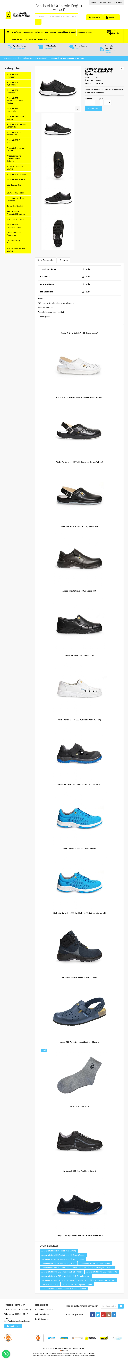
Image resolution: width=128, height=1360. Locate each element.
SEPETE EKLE (93, 108)
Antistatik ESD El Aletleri (13, 141)
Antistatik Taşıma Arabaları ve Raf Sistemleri (14, 158)
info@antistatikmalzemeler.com (17, 1321)
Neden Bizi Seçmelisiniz (44, 1309)
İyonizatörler (30, 39)
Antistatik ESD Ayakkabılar (22, 58)
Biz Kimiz (94, 2)
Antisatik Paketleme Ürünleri (15, 167)
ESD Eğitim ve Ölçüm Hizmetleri (15, 199)
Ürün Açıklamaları (45, 260)
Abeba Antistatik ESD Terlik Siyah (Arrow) (79, 526)
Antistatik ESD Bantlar (16, 179)
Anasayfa (7, 58)
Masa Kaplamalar (85, 32)
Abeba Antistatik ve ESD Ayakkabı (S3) (79, 591)
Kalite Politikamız (42, 1314)
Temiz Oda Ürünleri (15, 206)
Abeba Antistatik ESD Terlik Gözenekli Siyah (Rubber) (79, 462)
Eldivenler (39, 32)
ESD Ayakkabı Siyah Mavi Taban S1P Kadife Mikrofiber (79, 1235)
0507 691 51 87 (21, 1314)
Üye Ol (111, 17)
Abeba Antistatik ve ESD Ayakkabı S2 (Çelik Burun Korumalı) (79, 913)
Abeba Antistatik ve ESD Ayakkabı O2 (79, 848)
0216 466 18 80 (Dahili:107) (19, 1309)
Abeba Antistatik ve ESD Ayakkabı (79, 655)
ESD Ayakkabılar (38, 58)
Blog (109, 2)
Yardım (103, 2)
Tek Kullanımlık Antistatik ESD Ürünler (16, 212)
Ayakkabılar (28, 32)
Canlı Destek (13, 1326)
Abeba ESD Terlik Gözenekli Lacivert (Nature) (79, 1042)
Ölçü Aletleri (17, 39)
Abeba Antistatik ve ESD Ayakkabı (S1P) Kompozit (79, 784)
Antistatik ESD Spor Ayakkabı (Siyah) (79, 1171)
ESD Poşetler (50, 32)
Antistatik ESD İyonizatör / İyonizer (15, 225)
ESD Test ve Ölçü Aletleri (14, 186)
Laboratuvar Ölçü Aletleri (14, 241)
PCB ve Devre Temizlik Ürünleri (16, 249)
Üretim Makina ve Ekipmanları (14, 233)
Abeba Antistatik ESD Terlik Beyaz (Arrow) (79, 333)
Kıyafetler (16, 32)
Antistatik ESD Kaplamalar (13, 109)
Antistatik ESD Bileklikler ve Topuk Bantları (15, 100)
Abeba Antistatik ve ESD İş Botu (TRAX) (79, 977)
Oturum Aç (96, 17)
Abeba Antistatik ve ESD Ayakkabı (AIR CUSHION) (79, 720)
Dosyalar (63, 260)
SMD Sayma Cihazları (15, 219)
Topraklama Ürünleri (67, 32)
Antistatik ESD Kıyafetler (13, 75)
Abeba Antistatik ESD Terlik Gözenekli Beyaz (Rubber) (79, 397)
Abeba (98, 77)
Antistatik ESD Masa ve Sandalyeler (16, 125)
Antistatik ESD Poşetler (16, 174)
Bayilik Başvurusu (42, 1319)
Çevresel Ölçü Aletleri (15, 193)
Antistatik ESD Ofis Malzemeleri (14, 133)
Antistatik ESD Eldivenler (13, 91)
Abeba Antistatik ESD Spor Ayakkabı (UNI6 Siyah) (99, 71)
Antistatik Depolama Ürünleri (15, 149)
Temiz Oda (42, 39)
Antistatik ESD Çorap (79, 1106)
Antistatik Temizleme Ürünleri (15, 117)
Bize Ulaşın (118, 2)
